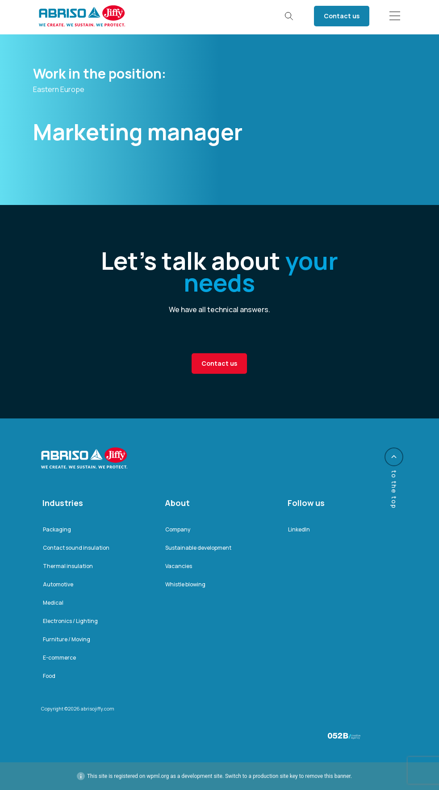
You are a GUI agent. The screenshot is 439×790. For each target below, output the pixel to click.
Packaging (57, 529)
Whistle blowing (185, 584)
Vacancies (178, 566)
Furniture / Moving (66, 639)
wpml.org (157, 776)
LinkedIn (299, 529)
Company (177, 529)
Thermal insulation (68, 566)
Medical (53, 602)
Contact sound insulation (76, 548)
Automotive (58, 584)
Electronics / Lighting (70, 621)
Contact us (342, 16)
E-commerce (59, 657)
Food (49, 676)
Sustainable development (198, 548)
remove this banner (328, 776)
